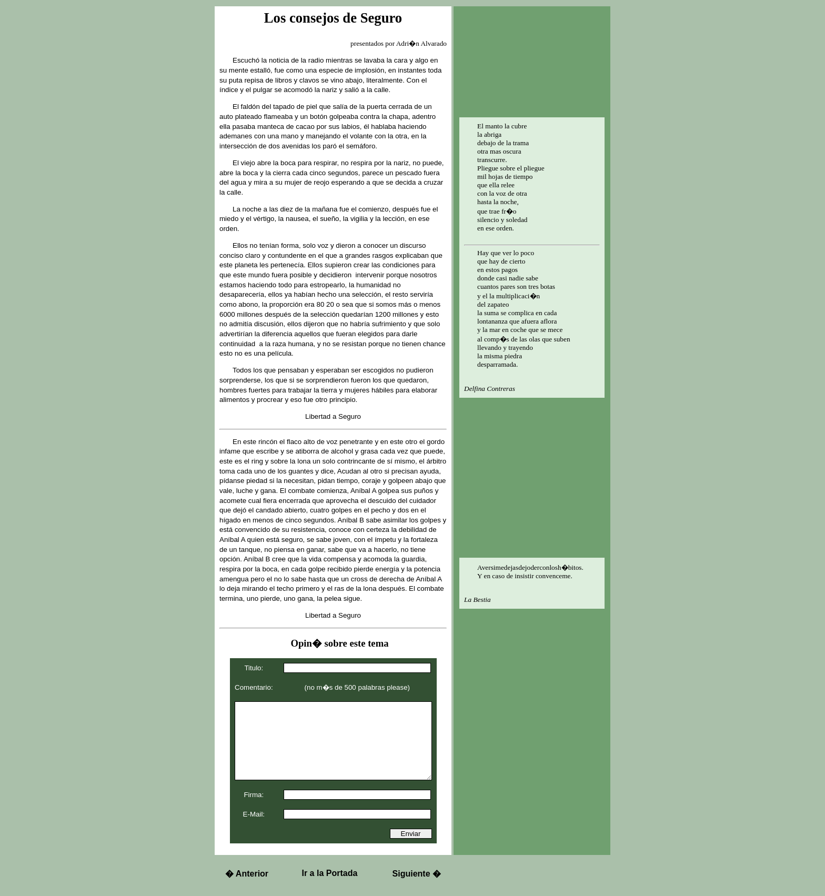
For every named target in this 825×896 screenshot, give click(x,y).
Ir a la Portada (330, 873)
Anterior (246, 873)
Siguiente (417, 873)
